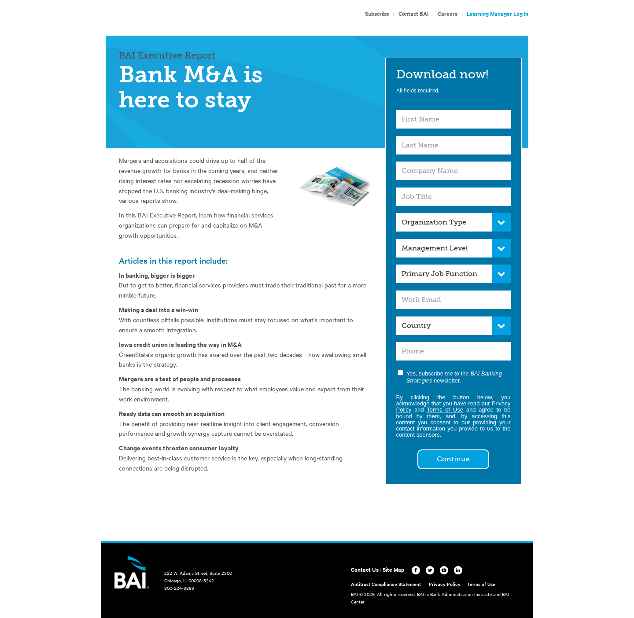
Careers (447, 13)
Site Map (393, 569)
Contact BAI (413, 13)
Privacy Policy (445, 584)
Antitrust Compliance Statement (386, 584)
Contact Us (365, 569)
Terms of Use (445, 409)
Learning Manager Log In (497, 13)
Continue (453, 459)
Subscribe (377, 13)
